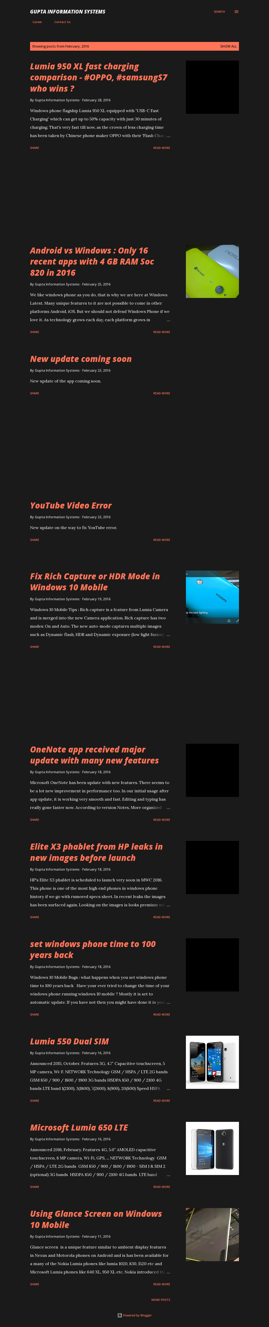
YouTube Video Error (70, 505)
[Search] (219, 11)
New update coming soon (81, 358)
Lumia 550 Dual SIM (69, 1041)
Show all (228, 46)
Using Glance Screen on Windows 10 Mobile (96, 1219)
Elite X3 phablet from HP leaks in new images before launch (96, 852)
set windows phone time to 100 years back (93, 949)
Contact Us (60, 22)
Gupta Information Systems (67, 11)
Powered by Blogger (134, 1315)
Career (35, 22)
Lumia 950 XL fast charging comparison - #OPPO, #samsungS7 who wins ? (98, 77)
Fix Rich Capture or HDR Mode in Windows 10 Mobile (95, 581)
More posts (160, 1300)
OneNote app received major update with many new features (94, 755)
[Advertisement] (100, 198)
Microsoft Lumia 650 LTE (79, 1127)
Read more (161, 148)
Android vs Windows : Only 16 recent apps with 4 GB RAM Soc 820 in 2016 (92, 261)
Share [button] (34, 148)
